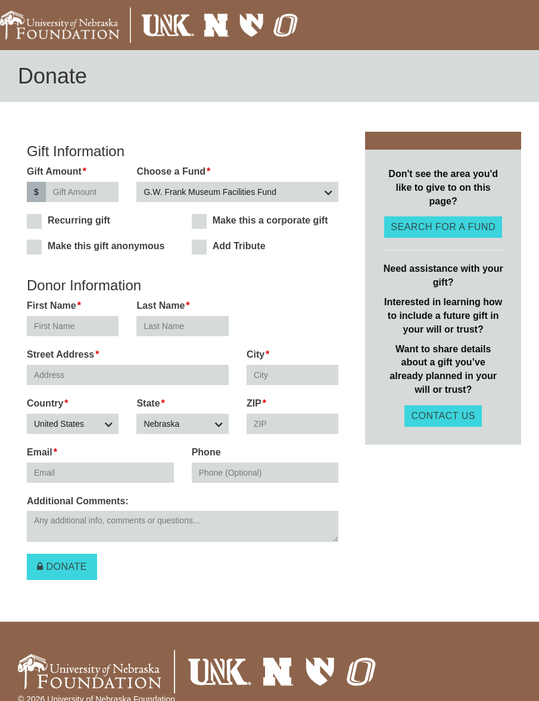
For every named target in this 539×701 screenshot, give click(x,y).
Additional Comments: (78, 501)
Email (39, 452)
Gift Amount (54, 171)
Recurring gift (68, 221)
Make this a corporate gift (260, 221)
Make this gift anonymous (95, 246)
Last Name (160, 305)
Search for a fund (443, 227)
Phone (206, 452)
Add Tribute (229, 246)
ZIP (254, 403)
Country (45, 403)
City (255, 354)
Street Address (60, 354)
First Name (51, 305)
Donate (62, 567)
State (148, 403)
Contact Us (443, 416)
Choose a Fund (170, 171)
